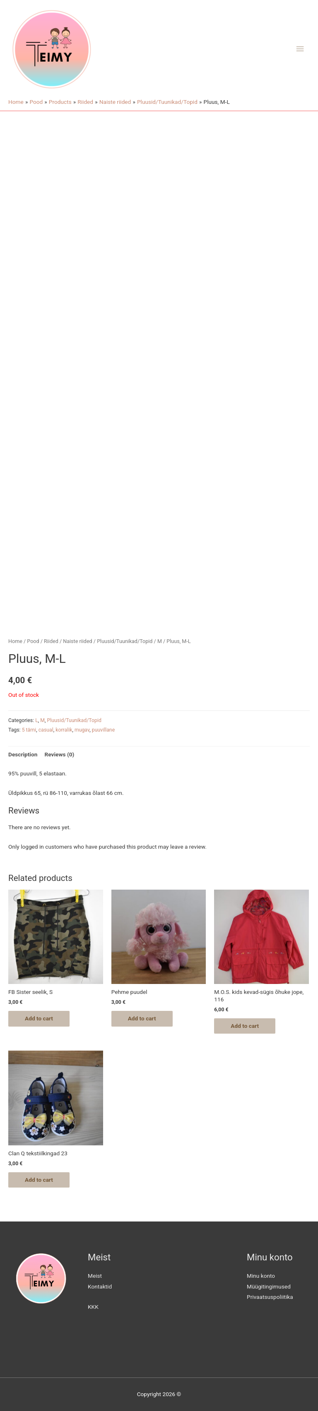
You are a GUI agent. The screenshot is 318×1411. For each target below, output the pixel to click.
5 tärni (29, 730)
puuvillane (103, 730)
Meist (95, 1275)
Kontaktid (100, 1286)
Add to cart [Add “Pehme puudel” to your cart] (142, 1018)
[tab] (22, 754)
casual (46, 730)
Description (22, 754)
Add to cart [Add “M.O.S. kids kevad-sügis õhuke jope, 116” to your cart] (245, 1025)
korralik (63, 730)
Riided (51, 641)
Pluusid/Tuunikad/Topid (124, 641)
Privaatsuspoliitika (270, 1296)
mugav (82, 730)
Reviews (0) (59, 754)
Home (15, 641)
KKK (93, 1306)
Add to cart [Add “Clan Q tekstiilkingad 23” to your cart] (39, 1179)
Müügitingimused (269, 1286)
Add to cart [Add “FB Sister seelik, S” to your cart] (39, 1018)
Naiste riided (77, 641)
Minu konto (261, 1275)
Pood (33, 641)
